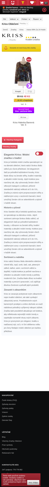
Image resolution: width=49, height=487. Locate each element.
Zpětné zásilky (7, 416)
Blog (3, 437)
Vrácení (5, 412)
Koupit (18, 91)
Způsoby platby (7, 408)
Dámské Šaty (7, 420)
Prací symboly (7, 445)
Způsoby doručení (9, 404)
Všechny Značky (9, 147)
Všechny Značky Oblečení (12, 441)
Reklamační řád (8, 453)
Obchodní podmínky (9, 449)
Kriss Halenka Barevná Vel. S (23, 123)
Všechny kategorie (13, 140)
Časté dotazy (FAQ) (9, 400)
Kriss (23, 117)
